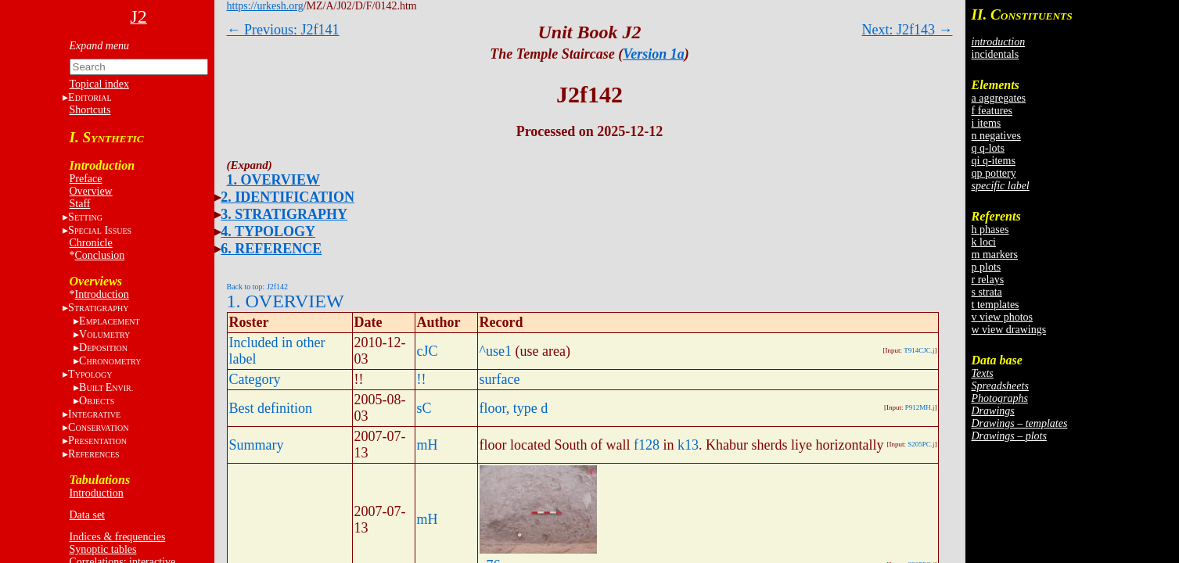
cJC (427, 351)
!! (421, 379)
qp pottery (994, 173)
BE (106, 387)
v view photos (1002, 317)
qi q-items (993, 161)
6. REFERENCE (271, 248)
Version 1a (654, 54)
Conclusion (100, 255)
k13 (688, 445)
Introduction (102, 294)
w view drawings (1009, 329)
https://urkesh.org (265, 6)
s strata (987, 292)
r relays (988, 279)
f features (992, 111)
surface (500, 379)
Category (255, 379)
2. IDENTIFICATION (287, 197)
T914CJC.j (919, 350)
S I (99, 230)
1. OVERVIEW (273, 180)
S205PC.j (921, 444)
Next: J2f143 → (907, 30)
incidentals (995, 54)
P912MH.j (920, 407)
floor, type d (514, 408)
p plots (986, 267)
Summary (256, 445)
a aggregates (999, 98)
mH (427, 445)
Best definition (271, 408)
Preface (86, 179)
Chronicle (91, 243)
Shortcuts (90, 110)
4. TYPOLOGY (268, 231)
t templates (995, 304)
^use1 (496, 351)
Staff (80, 204)
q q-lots (988, 148)
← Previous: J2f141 (283, 30)
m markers (995, 254)
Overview (91, 191)
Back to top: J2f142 (258, 286)
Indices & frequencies (118, 537)
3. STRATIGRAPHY (284, 214)
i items (986, 123)
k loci (984, 242)
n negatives (996, 136)
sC (424, 408)
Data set (87, 515)
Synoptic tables (103, 549)
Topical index (99, 84)
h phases (990, 229)
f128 (647, 445)
